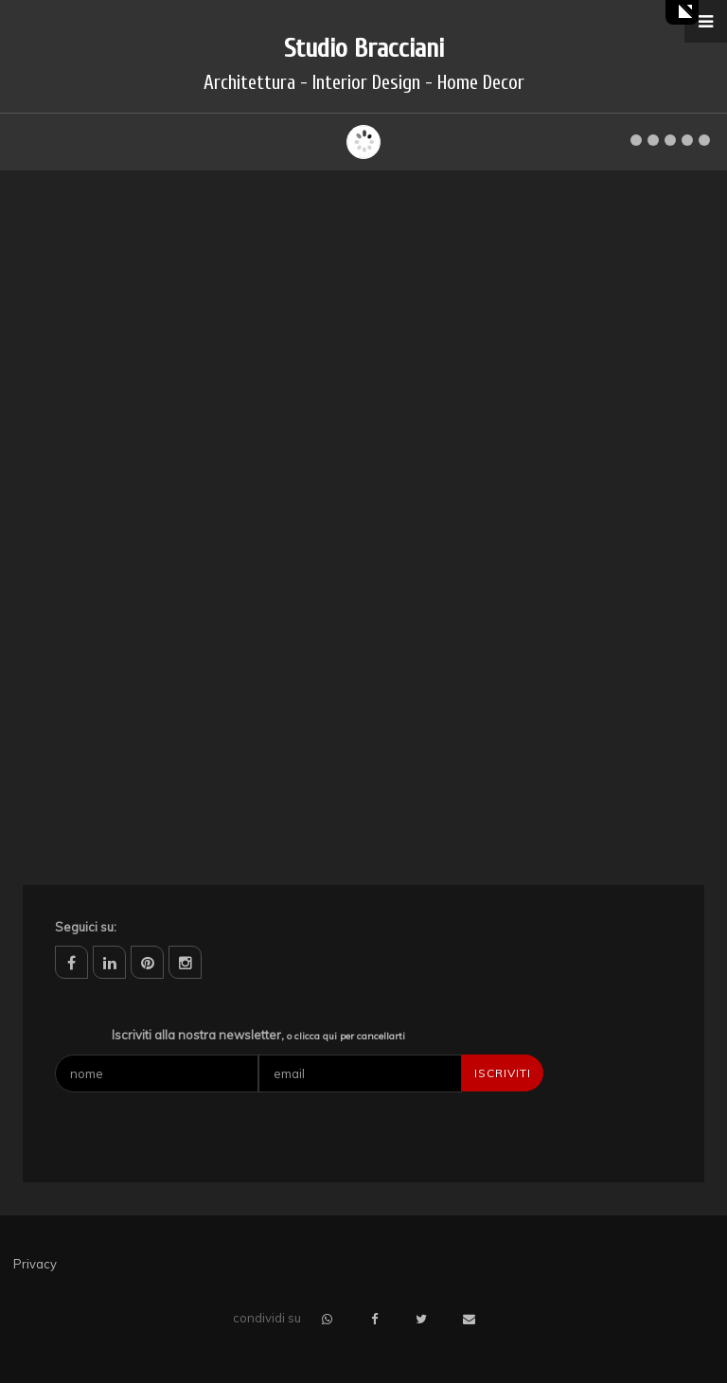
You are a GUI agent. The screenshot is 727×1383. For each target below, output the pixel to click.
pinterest (147, 962)
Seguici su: (85, 926)
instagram (185, 962)
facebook (71, 962)
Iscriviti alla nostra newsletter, (258, 1034)
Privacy (35, 1263)
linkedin (109, 962)
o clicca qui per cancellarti (346, 1036)
